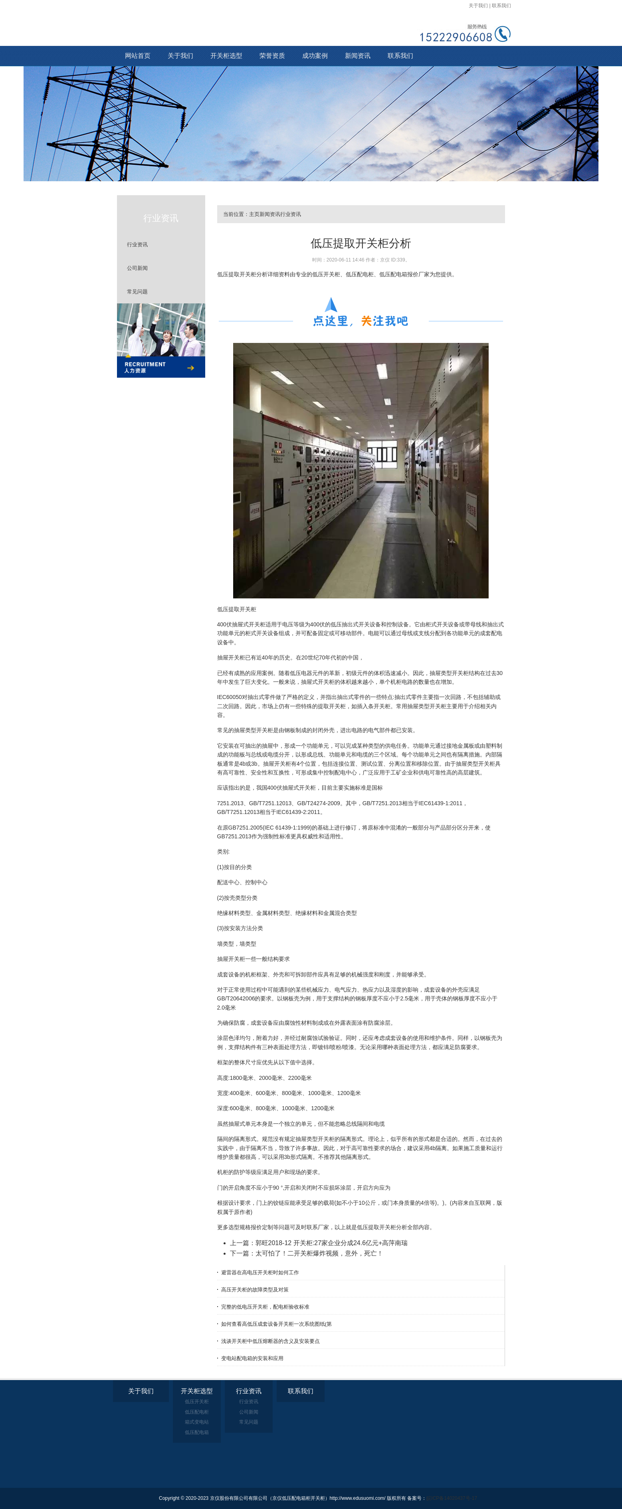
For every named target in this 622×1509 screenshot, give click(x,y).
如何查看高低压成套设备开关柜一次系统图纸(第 (276, 1324)
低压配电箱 (197, 1432)
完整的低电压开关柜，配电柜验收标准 (265, 1307)
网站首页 (138, 55)
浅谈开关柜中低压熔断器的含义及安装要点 (270, 1341)
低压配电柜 (197, 1412)
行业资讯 (137, 245)
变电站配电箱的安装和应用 (252, 1358)
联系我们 (501, 5)
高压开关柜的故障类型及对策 (255, 1290)
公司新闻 (137, 268)
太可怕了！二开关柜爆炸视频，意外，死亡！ (319, 1253)
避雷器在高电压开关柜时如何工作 (260, 1272)
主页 (254, 214)
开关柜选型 (226, 55)
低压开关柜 (197, 1401)
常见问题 (137, 292)
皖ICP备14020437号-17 (451, 1498)
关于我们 (478, 5)
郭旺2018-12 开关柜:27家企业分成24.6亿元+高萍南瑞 (332, 1243)
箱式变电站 (197, 1422)
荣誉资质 (272, 55)
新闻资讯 (357, 55)
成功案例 (315, 55)
